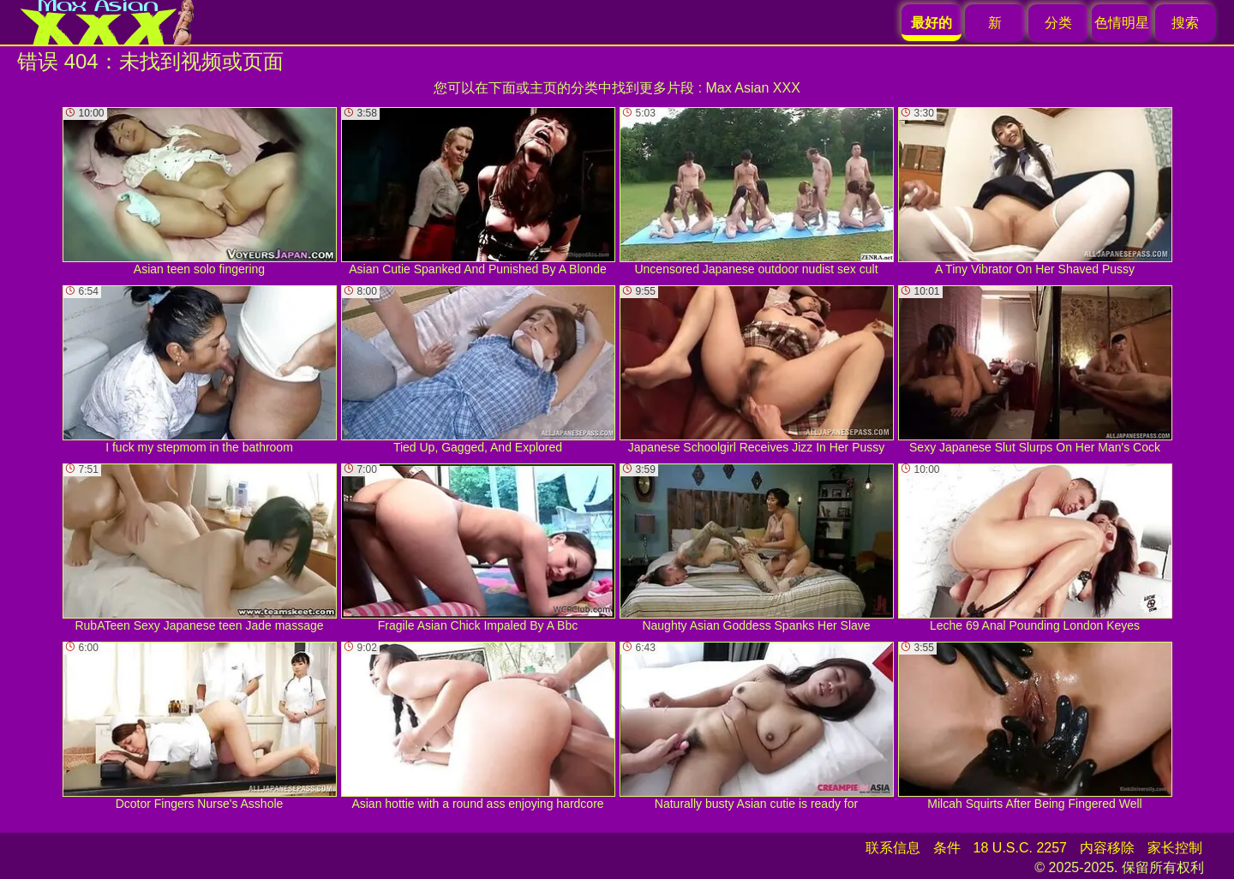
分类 (1058, 22)
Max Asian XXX (753, 88)
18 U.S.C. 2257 (1020, 847)
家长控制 (1174, 847)
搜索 (1185, 22)
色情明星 (1121, 22)
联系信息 (893, 847)
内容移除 (1107, 847)
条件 (947, 847)
